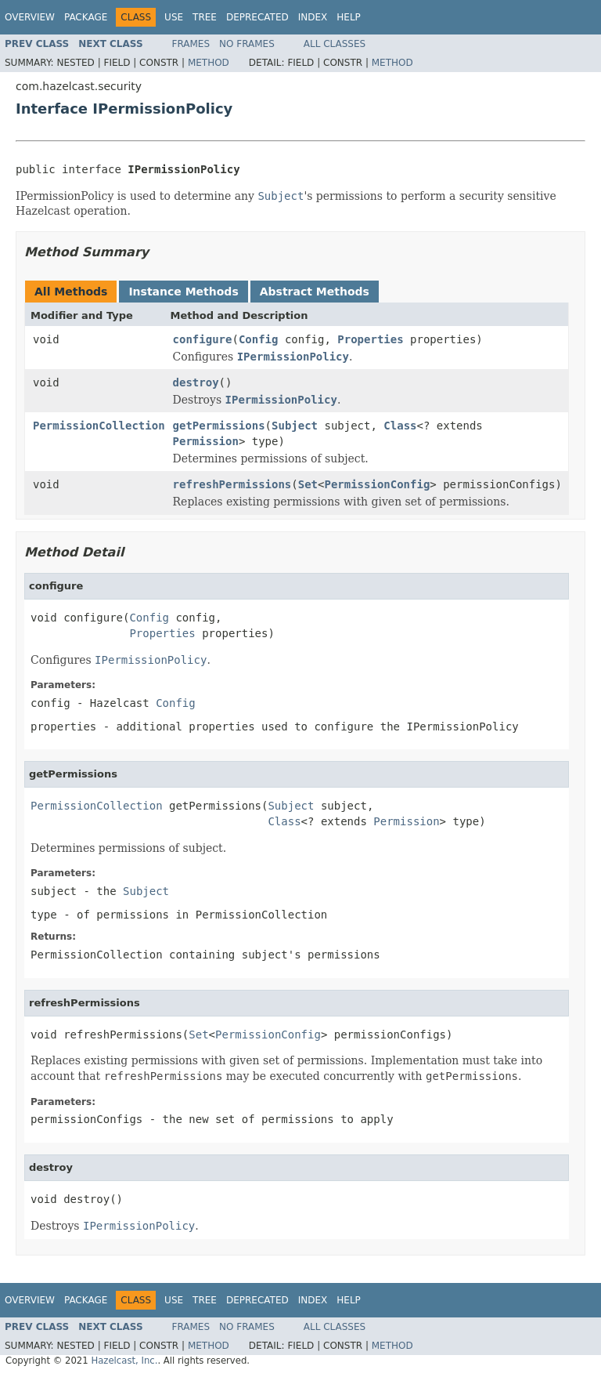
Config (259, 339)
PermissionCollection (99, 425)
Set (308, 484)
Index (313, 17)
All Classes (334, 43)
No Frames (247, 43)
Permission (206, 441)
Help (348, 17)
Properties (370, 339)
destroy (196, 382)
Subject (295, 425)
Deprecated (257, 17)
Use (173, 17)
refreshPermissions (232, 484)
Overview (30, 17)
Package (85, 17)
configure (202, 339)
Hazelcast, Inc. (124, 1360)
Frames (191, 43)
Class (399, 425)
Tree (205, 17)
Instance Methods (183, 291)
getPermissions (219, 425)
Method (208, 62)
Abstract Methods (314, 291)
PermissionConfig (377, 484)
